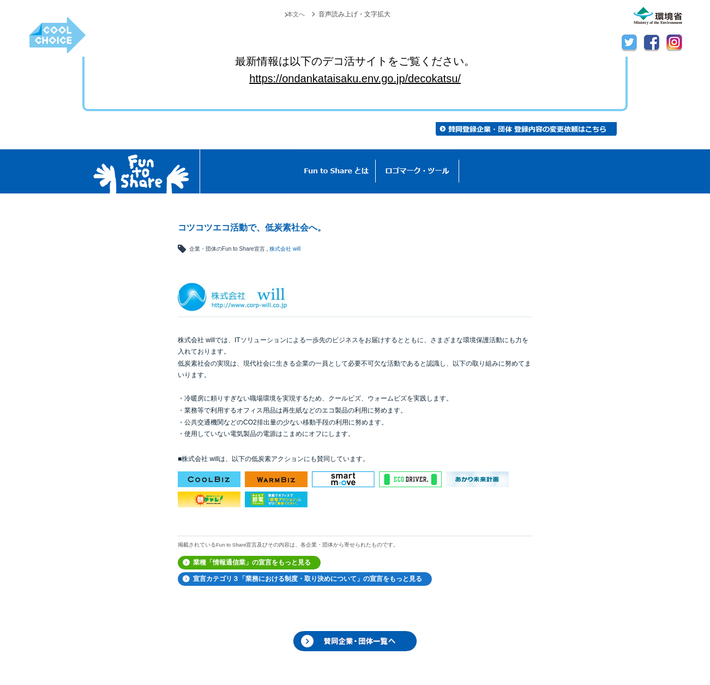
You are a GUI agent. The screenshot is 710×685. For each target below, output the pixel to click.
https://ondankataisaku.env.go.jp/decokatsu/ (355, 78)
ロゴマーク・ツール (417, 171)
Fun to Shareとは (336, 171)
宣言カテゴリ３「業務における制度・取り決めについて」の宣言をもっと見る (307, 579)
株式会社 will (284, 249)
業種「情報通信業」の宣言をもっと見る (252, 562)
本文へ (295, 14)
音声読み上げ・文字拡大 (354, 14)
